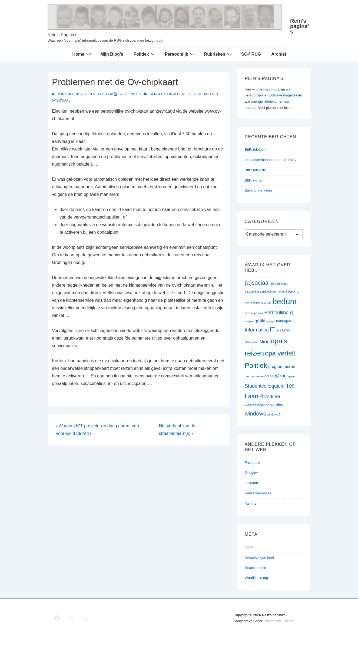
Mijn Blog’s (111, 54)
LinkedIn (251, 483)
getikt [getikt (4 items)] (260, 320)
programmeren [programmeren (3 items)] (281, 366)
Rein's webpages (258, 493)
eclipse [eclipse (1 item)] (249, 321)
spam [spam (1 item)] (291, 376)
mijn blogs (271, 89)
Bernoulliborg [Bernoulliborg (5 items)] (278, 312)
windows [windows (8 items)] (255, 413)
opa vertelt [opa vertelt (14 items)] (280, 353)
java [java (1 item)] (278, 330)
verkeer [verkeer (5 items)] (272, 396)
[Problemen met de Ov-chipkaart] (127, 94)
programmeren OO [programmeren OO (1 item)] (257, 376)
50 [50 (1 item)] (272, 283)
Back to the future (258, 190)
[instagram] (86, 618)
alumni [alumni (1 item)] (283, 291)
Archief (278, 54)
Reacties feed (255, 568)
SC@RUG (251, 54)
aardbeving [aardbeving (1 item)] (252, 291)
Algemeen (182, 94)
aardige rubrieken (265, 101)
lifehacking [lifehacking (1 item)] (251, 342)
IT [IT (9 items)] (272, 329)
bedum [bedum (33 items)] (284, 301)
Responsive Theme (278, 621)
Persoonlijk (180, 54)
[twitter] (71, 618)
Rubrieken (218, 54)
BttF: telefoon (255, 150)
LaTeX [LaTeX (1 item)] (286, 330)
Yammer (251, 503)
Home (82, 54)
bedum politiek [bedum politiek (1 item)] (254, 313)
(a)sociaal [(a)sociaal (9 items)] (257, 283)
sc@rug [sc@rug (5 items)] (278, 375)
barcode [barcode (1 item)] (266, 303)
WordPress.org (256, 578)
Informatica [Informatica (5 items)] (257, 330)
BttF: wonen (254, 180)
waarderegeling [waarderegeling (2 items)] (257, 405)
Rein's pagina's (299, 26)
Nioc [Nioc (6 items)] (264, 341)
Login (249, 547)
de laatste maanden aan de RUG (270, 160)
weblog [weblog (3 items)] (276, 405)
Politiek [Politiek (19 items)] (256, 365)
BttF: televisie (255, 170)
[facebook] (57, 618)
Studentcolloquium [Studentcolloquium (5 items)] (265, 386)
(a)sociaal (61, 100)
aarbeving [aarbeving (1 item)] (281, 283)
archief (250, 108)
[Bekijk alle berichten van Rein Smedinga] (67, 94)
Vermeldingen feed (259, 557)
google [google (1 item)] (270, 321)
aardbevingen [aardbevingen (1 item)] (268, 291)
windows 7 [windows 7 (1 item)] (273, 414)
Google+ (251, 473)
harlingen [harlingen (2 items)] (283, 321)
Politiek (145, 54)
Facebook (252, 463)
